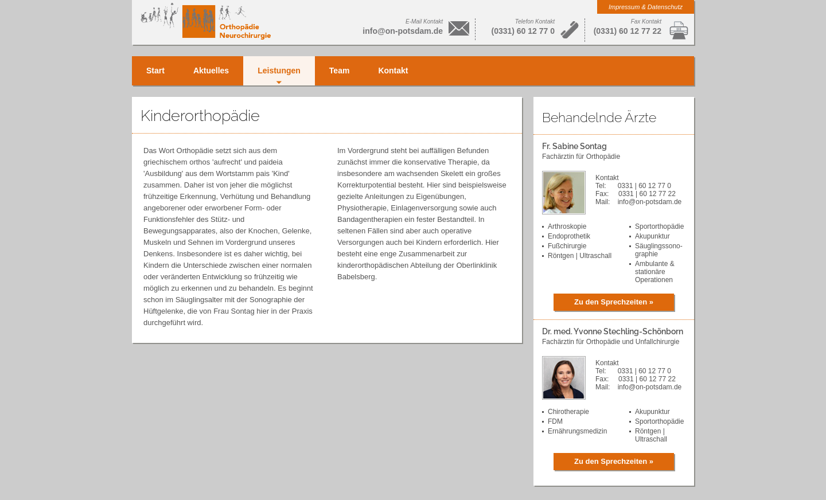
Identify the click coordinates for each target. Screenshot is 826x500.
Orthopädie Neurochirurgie (206, 21)
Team (339, 70)
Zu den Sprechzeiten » (613, 302)
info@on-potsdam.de (403, 31)
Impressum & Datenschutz (646, 6)
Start (155, 70)
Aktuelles (211, 70)
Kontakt (393, 70)
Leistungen (279, 70)
